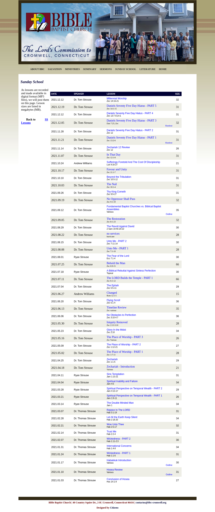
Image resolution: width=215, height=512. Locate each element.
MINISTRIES (72, 69)
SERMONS (106, 69)
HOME (163, 69)
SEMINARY (89, 69)
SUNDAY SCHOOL (125, 69)
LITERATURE (148, 69)
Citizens (114, 507)
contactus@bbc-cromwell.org (151, 502)
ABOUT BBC (37, 69)
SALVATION (55, 69)
